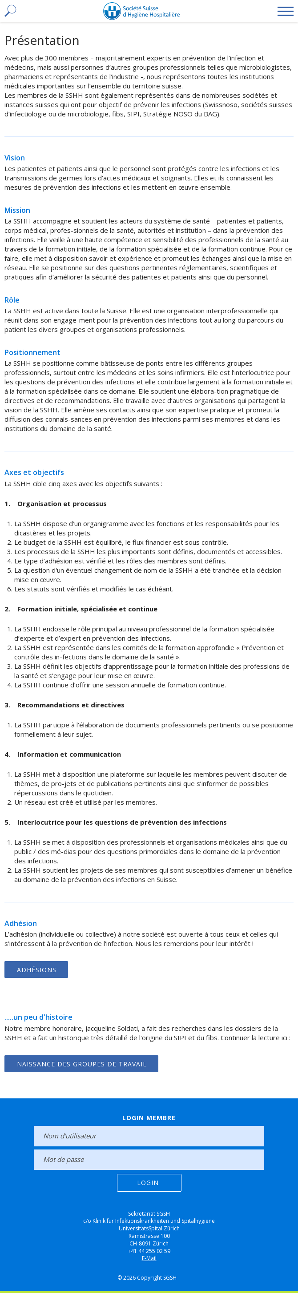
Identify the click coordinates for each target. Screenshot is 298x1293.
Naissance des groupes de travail (82, 1064)
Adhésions (36, 970)
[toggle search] (10, 11)
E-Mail (149, 1258)
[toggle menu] (286, 11)
